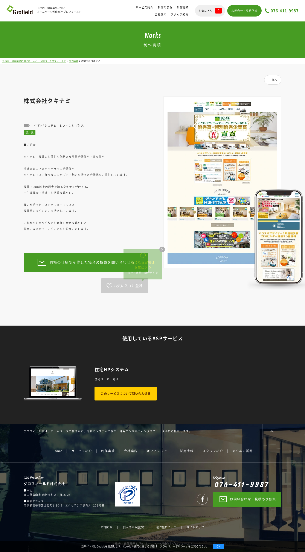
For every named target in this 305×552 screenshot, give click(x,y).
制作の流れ (165, 7)
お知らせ (107, 527)
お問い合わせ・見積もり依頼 (253, 499)
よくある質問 (242, 451)
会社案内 (160, 14)
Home (57, 451)
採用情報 (187, 451)
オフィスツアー (159, 451)
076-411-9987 (285, 10)
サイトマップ (195, 527)
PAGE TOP (271, 431)
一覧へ (273, 80)
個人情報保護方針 (134, 527)
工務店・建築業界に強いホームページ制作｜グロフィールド (34, 61)
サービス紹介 (144, 7)
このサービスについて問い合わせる (126, 393)
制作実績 (183, 7)
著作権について (166, 527)
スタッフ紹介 (180, 14)
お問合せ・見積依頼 (244, 11)
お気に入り (210, 11)
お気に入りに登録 (128, 285)
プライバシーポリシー (173, 546)
